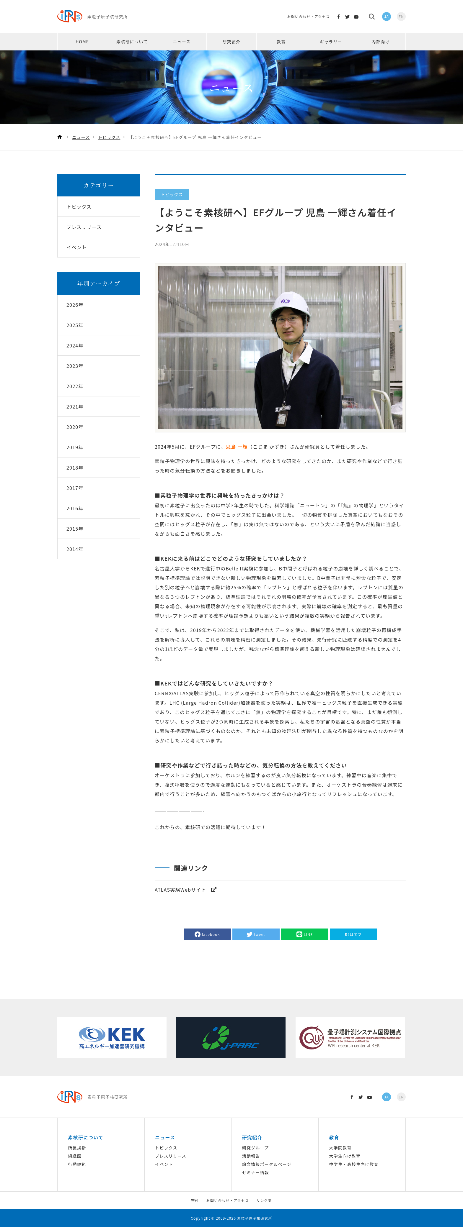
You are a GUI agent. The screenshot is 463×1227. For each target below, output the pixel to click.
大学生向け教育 (345, 1156)
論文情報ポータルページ (266, 1164)
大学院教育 (340, 1148)
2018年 (75, 467)
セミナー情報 (255, 1172)
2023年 (75, 365)
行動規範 (77, 1164)
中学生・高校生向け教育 (354, 1164)
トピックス (166, 1148)
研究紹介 (232, 42)
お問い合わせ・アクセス (308, 16)
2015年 (75, 528)
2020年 (75, 426)
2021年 (75, 406)
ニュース (182, 42)
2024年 (75, 345)
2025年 (75, 325)
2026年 (75, 304)
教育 (281, 42)
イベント (164, 1164)
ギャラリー (331, 42)
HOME (82, 42)
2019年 (75, 447)
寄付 (195, 1200)
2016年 (75, 508)
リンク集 (264, 1200)
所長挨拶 (77, 1148)
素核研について (132, 42)
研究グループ (255, 1148)
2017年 (75, 487)
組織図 (74, 1156)
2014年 (75, 548)
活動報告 (251, 1156)
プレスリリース (170, 1156)
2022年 (75, 386)
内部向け (381, 42)
